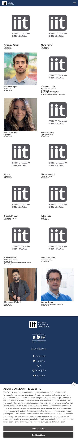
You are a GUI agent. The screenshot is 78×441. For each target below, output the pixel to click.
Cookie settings (38, 435)
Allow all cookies (38, 429)
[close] (73, 384)
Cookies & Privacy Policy (55, 422)
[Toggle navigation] (74, 3)
